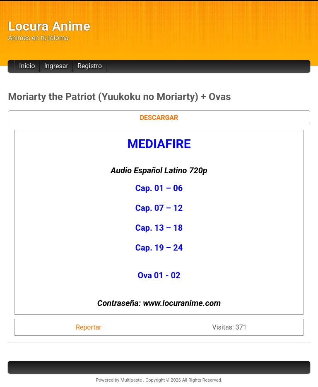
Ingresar (56, 66)
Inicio (27, 66)
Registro (89, 66)
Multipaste (131, 380)
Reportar (88, 327)
